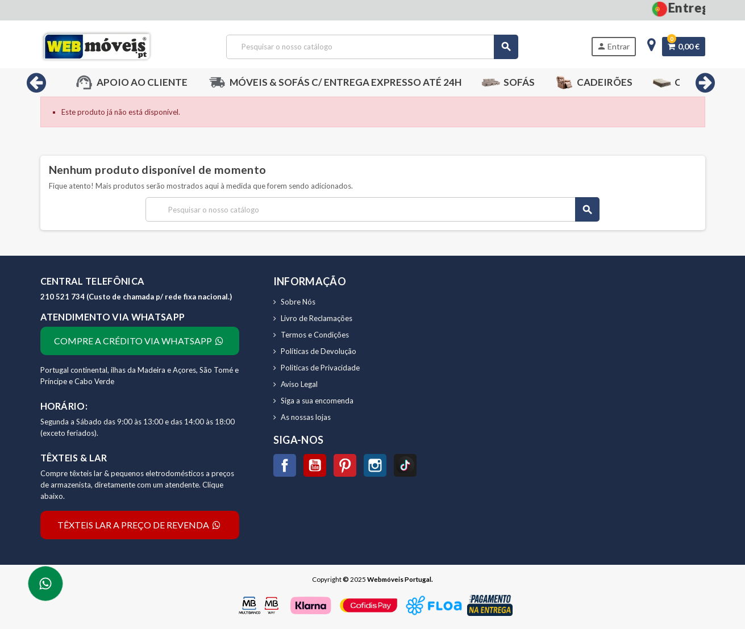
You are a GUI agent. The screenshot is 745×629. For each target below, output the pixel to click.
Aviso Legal (299, 384)
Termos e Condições (315, 334)
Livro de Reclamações (316, 318)
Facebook (284, 465)
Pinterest (345, 465)
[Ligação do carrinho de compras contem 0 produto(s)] (683, 46)
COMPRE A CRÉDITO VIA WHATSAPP (139, 340)
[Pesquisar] (372, 47)
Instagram (375, 465)
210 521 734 (63, 296)
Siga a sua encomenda (317, 400)
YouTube (314, 465)
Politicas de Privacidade (320, 367)
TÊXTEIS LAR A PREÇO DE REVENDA (139, 524)
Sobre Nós (298, 301)
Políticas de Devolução (318, 351)
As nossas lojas (306, 417)
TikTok (405, 465)
